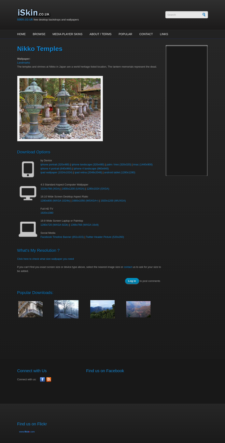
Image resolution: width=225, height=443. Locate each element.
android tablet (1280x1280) (119, 172)
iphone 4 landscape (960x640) (91, 168)
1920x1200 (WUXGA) (113, 200)
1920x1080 (47, 212)
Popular (125, 34)
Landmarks (23, 62)
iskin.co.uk (25, 19)
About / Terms (100, 34)
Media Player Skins (68, 34)
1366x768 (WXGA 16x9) (85, 224)
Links (164, 34)
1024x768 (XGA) (50, 188)
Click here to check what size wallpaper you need (45, 258)
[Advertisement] (91, 337)
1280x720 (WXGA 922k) (55, 224)
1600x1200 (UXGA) (73, 188)
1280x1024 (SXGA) (98, 188)
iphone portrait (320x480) (55, 164)
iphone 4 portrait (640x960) (56, 168)
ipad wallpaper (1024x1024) (57, 172)
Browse (39, 34)
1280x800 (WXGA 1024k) (55, 200)
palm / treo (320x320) (119, 164)
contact (128, 266)
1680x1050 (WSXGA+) (85, 200)
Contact (146, 34)
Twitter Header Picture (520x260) (105, 236)
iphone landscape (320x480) (88, 164)
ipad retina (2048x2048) (88, 172)
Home (21, 34)
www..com (27, 431)
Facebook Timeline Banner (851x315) (62, 236)
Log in (132, 280)
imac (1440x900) (143, 164)
